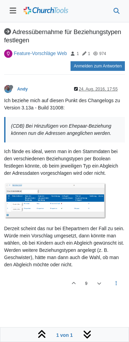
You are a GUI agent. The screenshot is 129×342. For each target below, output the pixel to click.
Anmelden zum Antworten (98, 66)
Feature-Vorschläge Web (40, 53)
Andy (22, 89)
